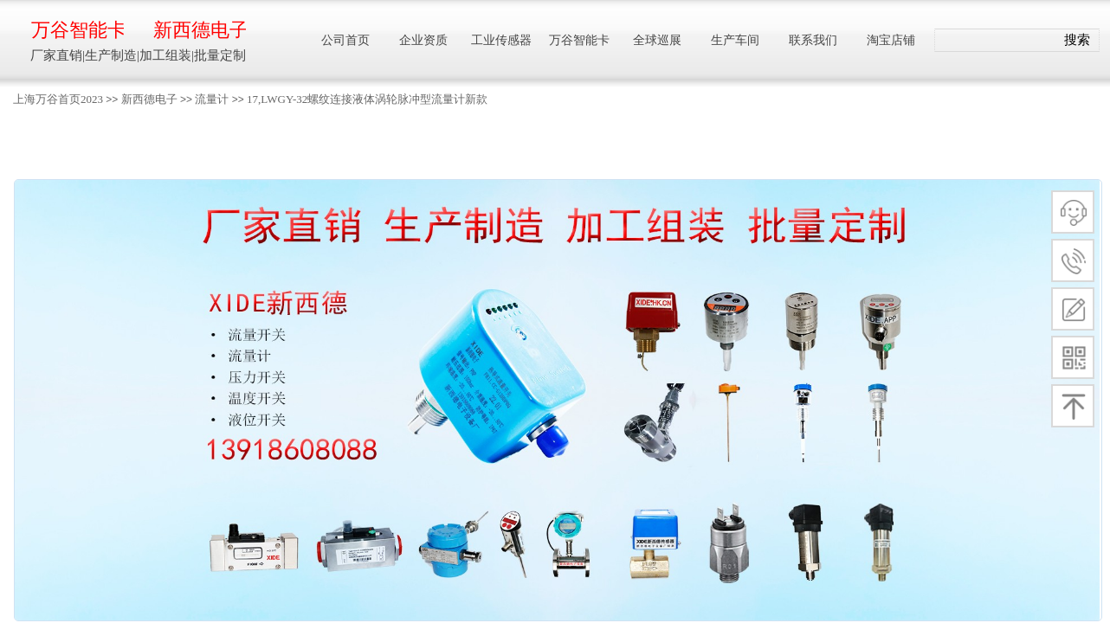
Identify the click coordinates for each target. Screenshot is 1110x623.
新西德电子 (149, 99)
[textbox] (995, 40)
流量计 (212, 99)
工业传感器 (501, 40)
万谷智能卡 (77, 30)
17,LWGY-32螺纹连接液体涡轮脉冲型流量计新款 (367, 99)
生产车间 (735, 40)
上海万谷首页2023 (58, 99)
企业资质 (423, 40)
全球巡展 (657, 40)
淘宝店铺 (891, 40)
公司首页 (345, 40)
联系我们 (813, 40)
